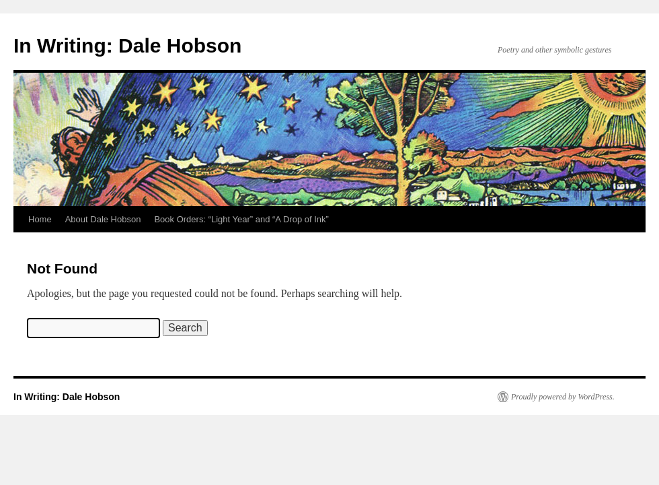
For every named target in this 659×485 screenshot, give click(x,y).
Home (40, 219)
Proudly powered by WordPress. (563, 396)
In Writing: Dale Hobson (127, 45)
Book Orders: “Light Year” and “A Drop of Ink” (241, 219)
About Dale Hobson (103, 219)
